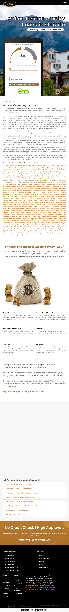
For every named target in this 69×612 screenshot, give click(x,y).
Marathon (18, 202)
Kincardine (59, 196)
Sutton (13, 227)
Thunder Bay (56, 227)
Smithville (63, 221)
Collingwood (47, 180)
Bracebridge (38, 172)
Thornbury (48, 227)
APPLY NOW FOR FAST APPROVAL (24, 84)
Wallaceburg (18, 231)
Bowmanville (28, 172)
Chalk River (6, 178)
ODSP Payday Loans (31, 589)
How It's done (9, 558)
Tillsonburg (6, 229)
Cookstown (10, 182)
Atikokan (17, 168)
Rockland (41, 219)
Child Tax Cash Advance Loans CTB (43, 587)
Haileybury (14, 192)
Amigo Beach (50, 166)
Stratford (38, 225)
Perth (13, 215)
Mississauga (53, 204)
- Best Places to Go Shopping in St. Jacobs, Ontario (22, 493)
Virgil (4, 231)
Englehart (22, 186)
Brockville (29, 174)
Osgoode (49, 210)
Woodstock (13, 235)
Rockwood (48, 219)
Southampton (7, 223)
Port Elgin (21, 217)
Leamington (38, 198)
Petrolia (38, 215)
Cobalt (10, 180)
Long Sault (22, 200)
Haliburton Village (25, 192)
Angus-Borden (61, 166)
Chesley (38, 178)
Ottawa (12, 213)
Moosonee (17, 206)
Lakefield (30, 198)
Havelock (6, 194)
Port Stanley (54, 217)
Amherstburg (40, 166)
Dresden (18, 184)
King (64, 196)
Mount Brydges (44, 206)
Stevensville (7, 225)
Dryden (24, 184)
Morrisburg (25, 206)
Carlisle (48, 176)
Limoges (46, 198)
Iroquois (57, 194)
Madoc (52, 200)
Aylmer (33, 168)
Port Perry (36, 217)
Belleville (34, 170)
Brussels (36, 174)
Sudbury (63, 225)
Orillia (20, 210)
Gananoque (45, 188)
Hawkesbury (14, 194)
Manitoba (41, 561)
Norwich (56, 208)
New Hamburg (17, 208)
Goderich (13, 190)
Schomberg (15, 221)
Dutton (49, 184)
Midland (19, 204)
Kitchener (23, 198)
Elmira (5, 186)
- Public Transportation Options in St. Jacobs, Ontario (22, 497)
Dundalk (30, 184)
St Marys (48, 223)
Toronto (19, 229)
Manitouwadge (61, 200)
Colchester (38, 180)
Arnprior (5, 168)
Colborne (31, 180)
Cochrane (23, 180)
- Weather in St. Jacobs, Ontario (15, 514)
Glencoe (5, 190)
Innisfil (52, 194)
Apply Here (8, 391)
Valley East (47, 229)
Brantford (53, 172)
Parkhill (54, 213)
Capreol (24, 176)
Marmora (49, 202)
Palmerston (43, 213)
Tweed (33, 229)
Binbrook (48, 170)
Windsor (63, 233)
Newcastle (35, 208)
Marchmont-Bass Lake (30, 202)
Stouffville (30, 225)
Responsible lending (11, 567)
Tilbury (64, 227)
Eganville (55, 184)
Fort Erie (20, 188)
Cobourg (17, 180)
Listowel (59, 198)
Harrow (56, 192)
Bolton (14, 172)
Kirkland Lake (14, 198)
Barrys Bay (62, 168)
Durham (43, 184)
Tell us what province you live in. (23, 75)
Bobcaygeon (7, 172)
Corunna (24, 182)
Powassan (62, 217)
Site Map (19, 594)
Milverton (45, 204)
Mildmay (26, 204)
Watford (46, 231)
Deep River (50, 182)
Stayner (63, 223)
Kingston (6, 198)
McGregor (62, 202)
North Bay (50, 208)
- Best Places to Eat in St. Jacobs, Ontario (18, 489)
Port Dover (13, 217)
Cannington (17, 176)
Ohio (6, 596)
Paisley (28, 213)
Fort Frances (28, 188)
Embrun (15, 186)
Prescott (6, 219)
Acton (7, 166)
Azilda (42, 168)
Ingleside (46, 194)
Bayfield (5, 170)
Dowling (5, 184)
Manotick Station (8, 202)
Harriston (50, 192)
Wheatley (30, 233)
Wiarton (37, 233)
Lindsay (52, 198)
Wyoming (21, 235)
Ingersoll (39, 194)
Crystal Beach (41, 182)
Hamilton (36, 192)
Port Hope (28, 217)
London (15, 200)
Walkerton (10, 231)
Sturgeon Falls (54, 225)
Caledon (43, 174)
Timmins (13, 229)
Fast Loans (45, 589)
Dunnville (37, 184)
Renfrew (19, 219)
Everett (42, 186)
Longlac (29, 200)
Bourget (20, 172)
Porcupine (58, 215)
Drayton (11, 184)
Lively (10, 200)
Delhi (56, 182)
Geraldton (62, 188)
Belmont (41, 170)
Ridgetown (33, 219)
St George (33, 223)
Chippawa (54, 178)
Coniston (55, 180)
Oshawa (56, 210)
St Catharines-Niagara (20, 223)
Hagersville (6, 192)
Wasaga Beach (29, 231)
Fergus (9, 188)
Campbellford (7, 176)
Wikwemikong (46, 233)
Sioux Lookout (45, 221)
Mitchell (10, 206)
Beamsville (12, 170)
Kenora (35, 196)
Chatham (22, 178)
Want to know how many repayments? (24, 65)
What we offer (9, 555)
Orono (43, 210)
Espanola (32, 186)
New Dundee (7, 208)
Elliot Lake (62, 184)
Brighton (22, 174)
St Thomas (56, 223)
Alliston (25, 166)
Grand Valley (46, 190)
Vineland (63, 229)
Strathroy (45, 225)
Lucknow (47, 200)
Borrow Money (32, 586)
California (6, 582)
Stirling (14, 225)
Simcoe (36, 221)
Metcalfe (13, 204)
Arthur (11, 168)
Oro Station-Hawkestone (31, 210)
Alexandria (13, 166)
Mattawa (55, 202)
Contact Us (18, 584)
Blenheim (55, 170)
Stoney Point (21, 225)
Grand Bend (36, 190)
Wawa (52, 231)
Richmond (26, 219)
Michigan (5, 593)
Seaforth (22, 221)
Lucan (41, 200)
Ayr (38, 168)
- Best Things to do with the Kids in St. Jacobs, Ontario (23, 506)
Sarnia (60, 219)
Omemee (6, 210)
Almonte (32, 166)
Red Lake (12, 219)
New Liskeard (26, 208)
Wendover (13, 233)
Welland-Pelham (60, 231)
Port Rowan (45, 217)
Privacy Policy (9, 564)
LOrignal (35, 200)
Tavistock (20, 227)
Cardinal (31, 176)
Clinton (5, 180)
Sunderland (6, 227)
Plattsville (51, 215)
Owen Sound (20, 213)
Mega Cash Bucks (20, 606)
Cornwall (17, 182)
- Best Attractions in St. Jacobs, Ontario (18, 484)
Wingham (6, 235)
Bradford (46, 172)
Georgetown (54, 188)
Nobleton (43, 208)
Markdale (42, 202)
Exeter (48, 186)
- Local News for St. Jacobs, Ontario (16, 510)
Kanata (13, 196)
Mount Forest (54, 206)
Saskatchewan (43, 567)
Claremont (62, 178)
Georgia (7, 585)
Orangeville (14, 210)
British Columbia (44, 558)
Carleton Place (40, 176)
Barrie (55, 168)
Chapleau (14, 178)
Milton (39, 204)
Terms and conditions (12, 570)
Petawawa (19, 215)
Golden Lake (27, 190)
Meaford (5, 204)
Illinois (7, 588)
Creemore (31, 182)
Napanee (63, 206)
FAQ (17, 580)
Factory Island (55, 186)
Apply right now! (10, 561)
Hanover (43, 192)
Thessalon (40, 227)
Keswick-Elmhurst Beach (47, 196)
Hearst (21, 194)
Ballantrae (49, 168)
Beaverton (20, 170)
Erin (27, 186)
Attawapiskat (25, 168)
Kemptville (28, 196)
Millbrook (32, 204)
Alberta (41, 555)
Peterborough (29, 215)
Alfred (20, 166)
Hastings (63, 192)
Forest (14, 188)
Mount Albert (33, 206)
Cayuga (63, 176)
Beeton (27, 170)
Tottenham (27, 229)
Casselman (56, 176)
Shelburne (29, 221)
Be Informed (17, 589)
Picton (44, 215)
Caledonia (62, 174)
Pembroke (6, 215)
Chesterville (46, 178)
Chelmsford (30, 178)
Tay (25, 227)
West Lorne (22, 233)
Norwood (63, 208)
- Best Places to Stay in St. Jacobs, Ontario (19, 502)
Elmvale (9, 186)
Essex (37, 186)
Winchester (55, 233)
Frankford (36, 188)
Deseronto (62, 182)
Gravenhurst (56, 190)
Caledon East (53, 174)
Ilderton (33, 194)
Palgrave (35, 213)
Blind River (62, 170)
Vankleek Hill (55, 229)
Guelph (63, 190)
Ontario (41, 564)
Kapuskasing (20, 196)
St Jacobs (41, 223)
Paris (49, 213)
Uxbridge (40, 229)
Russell (55, 219)
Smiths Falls (55, 221)
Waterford (38, 231)
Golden (19, 190)
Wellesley (6, 233)
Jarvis (8, 196)
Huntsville (27, 194)
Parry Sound (62, 213)
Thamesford (32, 227)
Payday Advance (44, 586)
